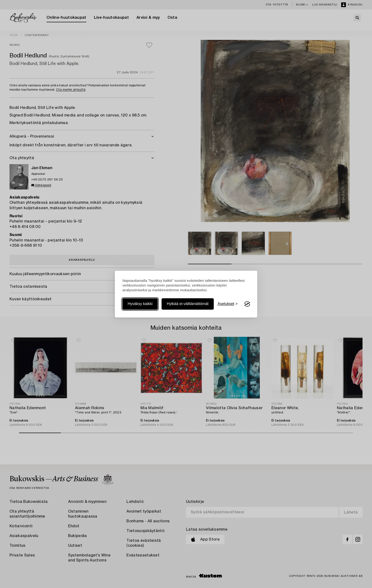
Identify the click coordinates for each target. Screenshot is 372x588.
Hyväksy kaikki (140, 304)
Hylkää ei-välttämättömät (188, 304)
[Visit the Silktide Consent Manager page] (247, 304)
